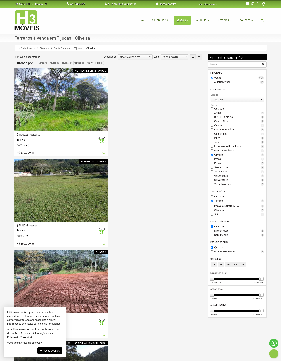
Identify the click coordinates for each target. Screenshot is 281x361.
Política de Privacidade (107, 358)
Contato (246, 20)
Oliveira (239, 155)
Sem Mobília (239, 236)
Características (220, 222)
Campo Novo (239, 121)
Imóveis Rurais (239, 206)
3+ (228, 266)
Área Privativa (218, 307)
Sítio (239, 215)
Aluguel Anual (239, 82)
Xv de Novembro (239, 184)
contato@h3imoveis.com (118, 348)
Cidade (214, 95)
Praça (239, 159)
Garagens (216, 260)
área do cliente (198, 337)
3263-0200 (77, 4)
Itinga (239, 138)
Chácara (239, 210)
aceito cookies (50, 350)
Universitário (239, 176)
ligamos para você (114, 344)
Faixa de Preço (219, 274)
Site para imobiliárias (244, 358)
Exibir (157, 56)
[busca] (262, 20)
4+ (235, 266)
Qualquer (219, 109)
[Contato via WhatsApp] (273, 343)
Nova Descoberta (239, 151)
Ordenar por (110, 56)
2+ (221, 266)
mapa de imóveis (199, 348)
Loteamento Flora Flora (239, 147)
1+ (214, 266)
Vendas (182, 20)
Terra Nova (239, 172)
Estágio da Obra (219, 243)
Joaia (239, 142)
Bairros (214, 105)
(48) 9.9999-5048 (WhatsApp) (121, 341)
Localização (218, 89)
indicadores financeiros (203, 341)
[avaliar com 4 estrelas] (28, 214)
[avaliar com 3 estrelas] (24, 214)
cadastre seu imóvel (201, 344)
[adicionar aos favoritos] (71, 131)
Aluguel (202, 20)
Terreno (239, 201)
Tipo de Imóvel (218, 192)
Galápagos (239, 134)
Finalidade (216, 72)
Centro (239, 126)
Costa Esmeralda (239, 130)
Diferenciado (239, 231)
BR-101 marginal (239, 117)
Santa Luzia (239, 168)
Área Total (217, 290)
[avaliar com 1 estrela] (16, 214)
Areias (239, 113)
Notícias (224, 20)
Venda (239, 78)
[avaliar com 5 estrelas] (31, 214)
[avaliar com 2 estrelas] (20, 214)
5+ (242, 266)
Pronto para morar (239, 252)
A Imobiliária (160, 20)
